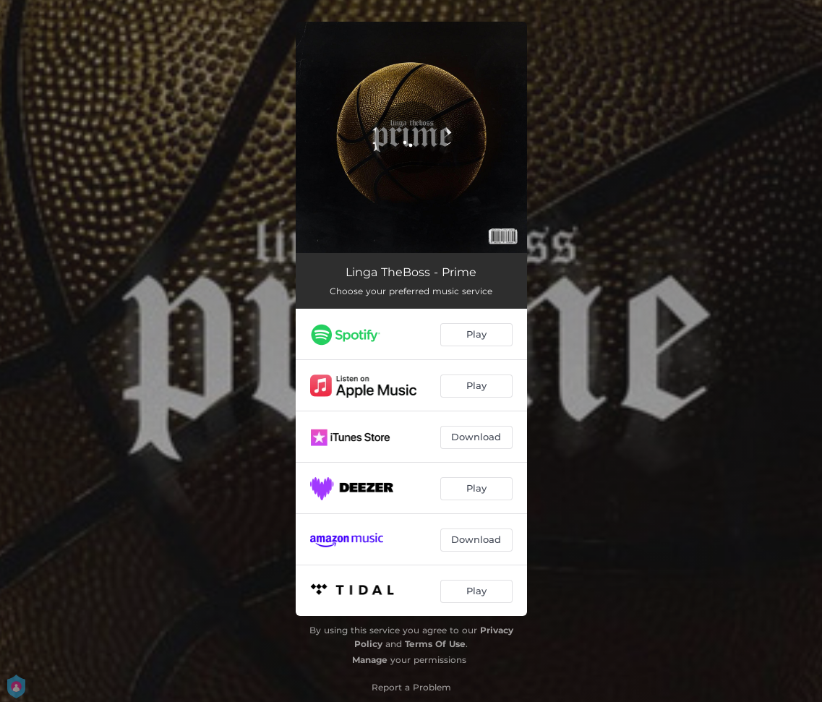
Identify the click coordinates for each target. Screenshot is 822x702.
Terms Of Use (435, 643)
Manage (370, 659)
